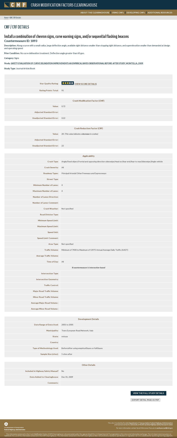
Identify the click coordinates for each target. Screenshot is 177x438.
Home (6, 17)
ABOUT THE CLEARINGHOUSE (94, 12)
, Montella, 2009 (77, 63)
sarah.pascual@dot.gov (164, 428)
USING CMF (118, 12)
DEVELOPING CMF (136, 12)
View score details (85, 84)
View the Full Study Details (148, 393)
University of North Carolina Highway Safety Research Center (151, 425)
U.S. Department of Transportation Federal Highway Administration (149, 423)
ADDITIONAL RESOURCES (160, 12)
